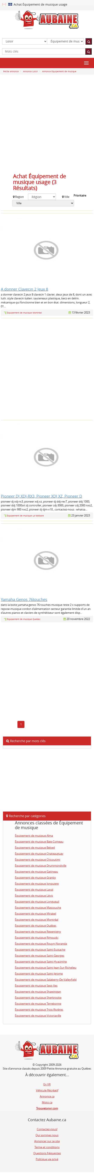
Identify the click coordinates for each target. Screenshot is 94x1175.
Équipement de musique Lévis (34, 895)
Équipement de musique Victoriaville (38, 1015)
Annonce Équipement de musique (58, 71)
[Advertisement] (47, 125)
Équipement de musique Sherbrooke (38, 997)
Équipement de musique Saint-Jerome (39, 973)
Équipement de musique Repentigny (38, 931)
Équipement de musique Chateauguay (39, 853)
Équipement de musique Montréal (24, 312)
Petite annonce (11, 71)
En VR (47, 1084)
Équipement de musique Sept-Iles (36, 985)
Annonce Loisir (30, 71)
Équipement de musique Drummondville (40, 865)
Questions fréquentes (47, 1153)
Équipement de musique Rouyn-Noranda (41, 943)
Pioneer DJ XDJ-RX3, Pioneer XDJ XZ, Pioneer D (41, 496)
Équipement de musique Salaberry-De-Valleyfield (46, 979)
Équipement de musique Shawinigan (38, 991)
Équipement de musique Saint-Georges (39, 955)
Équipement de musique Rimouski (36, 937)
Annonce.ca (47, 1096)
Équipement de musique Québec (35, 925)
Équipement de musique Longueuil (37, 901)
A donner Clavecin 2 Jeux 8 (24, 289)
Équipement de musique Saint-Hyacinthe (41, 961)
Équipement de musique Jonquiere (37, 883)
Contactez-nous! (47, 1129)
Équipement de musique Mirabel (35, 913)
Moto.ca (47, 1102)
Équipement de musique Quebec (23, 619)
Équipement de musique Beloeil (35, 847)
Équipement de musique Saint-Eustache (40, 949)
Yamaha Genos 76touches (24, 599)
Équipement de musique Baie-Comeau (39, 841)
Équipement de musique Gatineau (36, 871)
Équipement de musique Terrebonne (38, 1003)
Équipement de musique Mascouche (38, 907)
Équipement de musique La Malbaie (25, 515)
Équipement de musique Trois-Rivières (39, 1009)
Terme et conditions (47, 1147)
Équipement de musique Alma (34, 835)
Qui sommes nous (47, 1135)
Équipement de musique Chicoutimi (37, 859)
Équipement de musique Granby (35, 877)
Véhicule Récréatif (47, 1090)
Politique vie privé (47, 1159)
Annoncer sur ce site (47, 1141)
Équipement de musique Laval (34, 889)
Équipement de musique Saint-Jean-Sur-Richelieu (45, 967)
